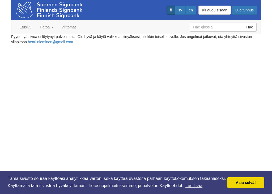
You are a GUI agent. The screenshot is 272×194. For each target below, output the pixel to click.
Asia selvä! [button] (246, 182)
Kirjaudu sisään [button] (214, 10)
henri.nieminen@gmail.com (50, 42)
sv (180, 10)
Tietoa (46, 27)
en (191, 10)
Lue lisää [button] (193, 185)
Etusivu (25, 27)
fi (171, 10)
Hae (249, 27)
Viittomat (68, 27)
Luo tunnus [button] (244, 10)
